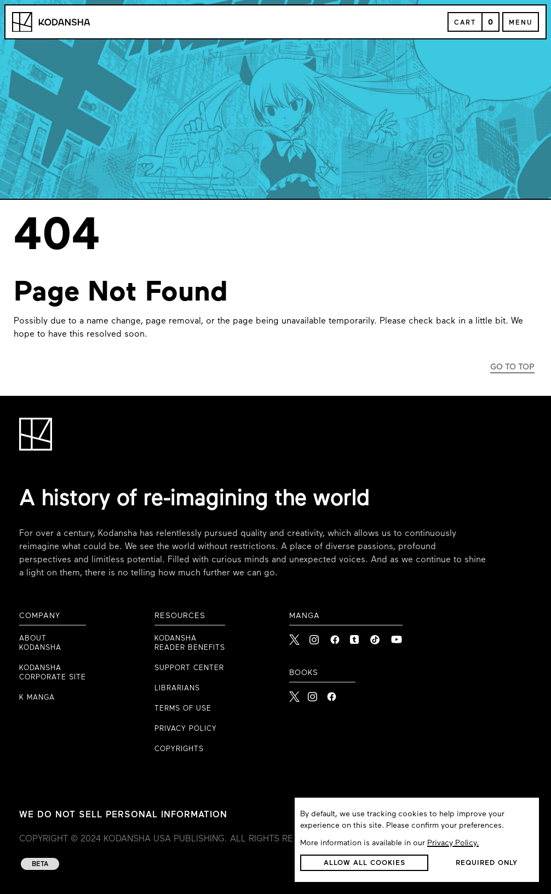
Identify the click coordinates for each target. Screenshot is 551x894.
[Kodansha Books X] (294, 693)
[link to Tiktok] (376, 636)
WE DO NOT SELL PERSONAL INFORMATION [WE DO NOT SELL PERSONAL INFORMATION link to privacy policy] (123, 815)
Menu (520, 23)
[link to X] (295, 636)
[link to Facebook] (336, 636)
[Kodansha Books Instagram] (313, 693)
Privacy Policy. (453, 843)
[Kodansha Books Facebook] (331, 693)
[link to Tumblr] (356, 636)
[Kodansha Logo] (51, 22)
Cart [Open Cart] (465, 23)
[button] (364, 863)
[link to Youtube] (397, 636)
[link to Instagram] (315, 636)
